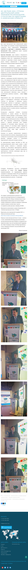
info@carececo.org (5, 523)
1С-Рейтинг (10, 563)
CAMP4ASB (2, 500)
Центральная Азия (7, 495)
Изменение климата (4, 497)
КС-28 (6, 500)
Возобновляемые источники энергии (18, 499)
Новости (7, 6)
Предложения (4, 552)
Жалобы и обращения (6, 554)
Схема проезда (6, 527)
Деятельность (4, 547)
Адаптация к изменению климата (14, 497)
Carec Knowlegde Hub (6, 551)
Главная (3, 6)
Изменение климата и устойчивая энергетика (18, 495)
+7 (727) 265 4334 (5, 520)
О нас (2, 546)
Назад (3, 505)
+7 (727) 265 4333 (5, 518)
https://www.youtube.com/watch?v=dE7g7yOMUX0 (12, 215)
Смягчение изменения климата (6, 499)
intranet (24, 3)
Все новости (13, 6)
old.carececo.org (15, 544)
